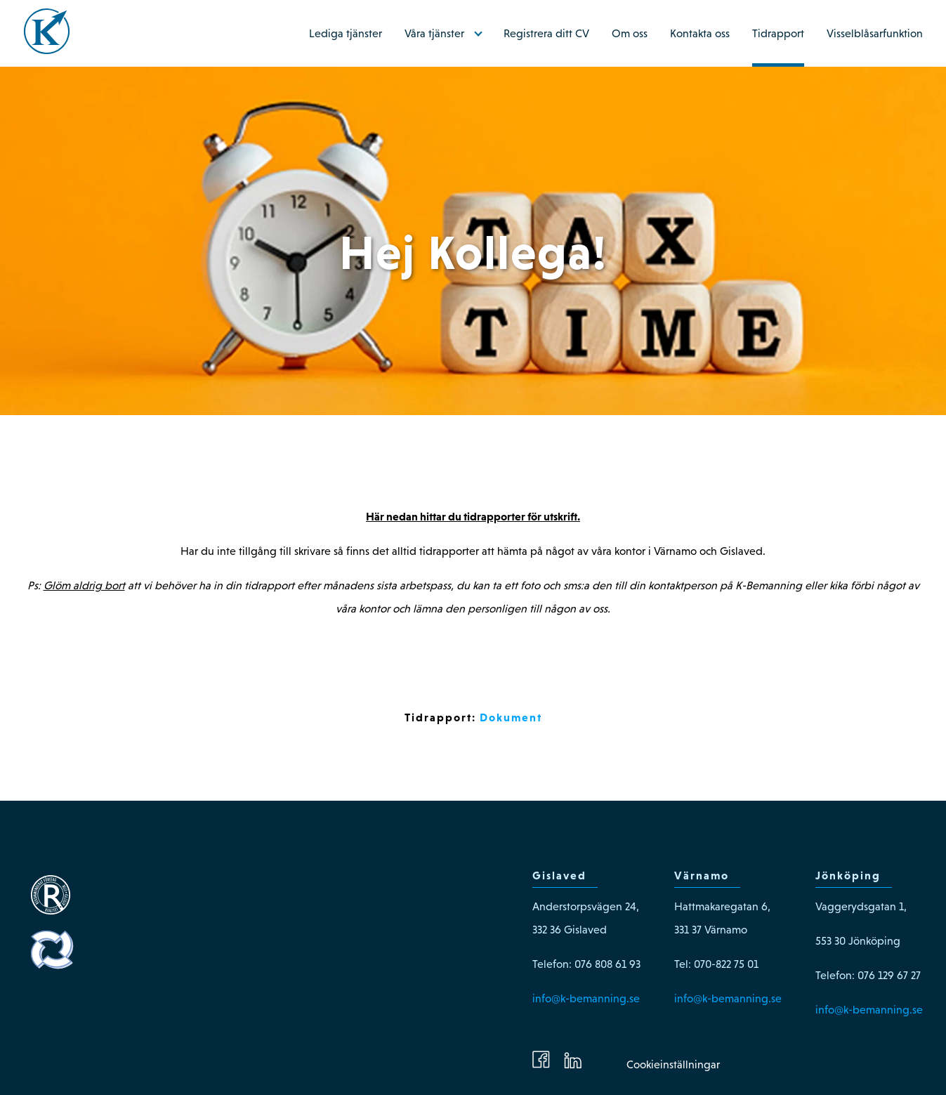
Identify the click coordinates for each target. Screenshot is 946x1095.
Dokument (511, 717)
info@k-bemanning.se (586, 998)
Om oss (630, 33)
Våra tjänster (434, 33)
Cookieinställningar (673, 1064)
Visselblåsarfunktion (875, 33)
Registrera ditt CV (546, 33)
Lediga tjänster (345, 33)
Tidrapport (778, 33)
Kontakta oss (700, 33)
